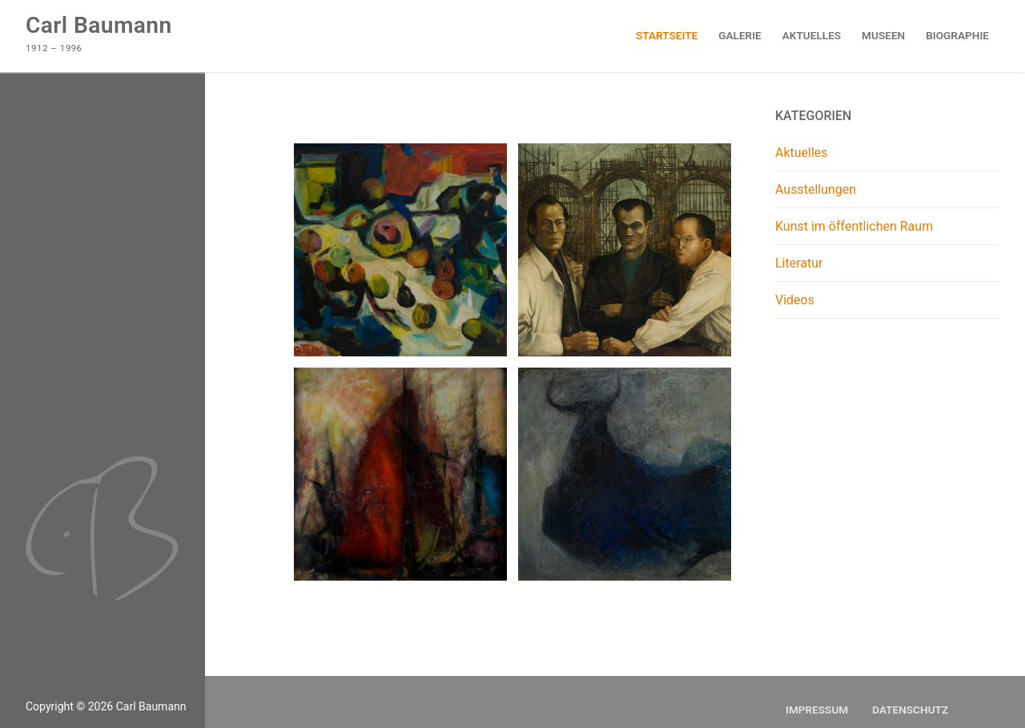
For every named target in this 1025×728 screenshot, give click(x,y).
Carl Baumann (99, 25)
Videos (794, 300)
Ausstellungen (815, 189)
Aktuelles (801, 152)
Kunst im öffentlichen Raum (854, 226)
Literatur (799, 263)
